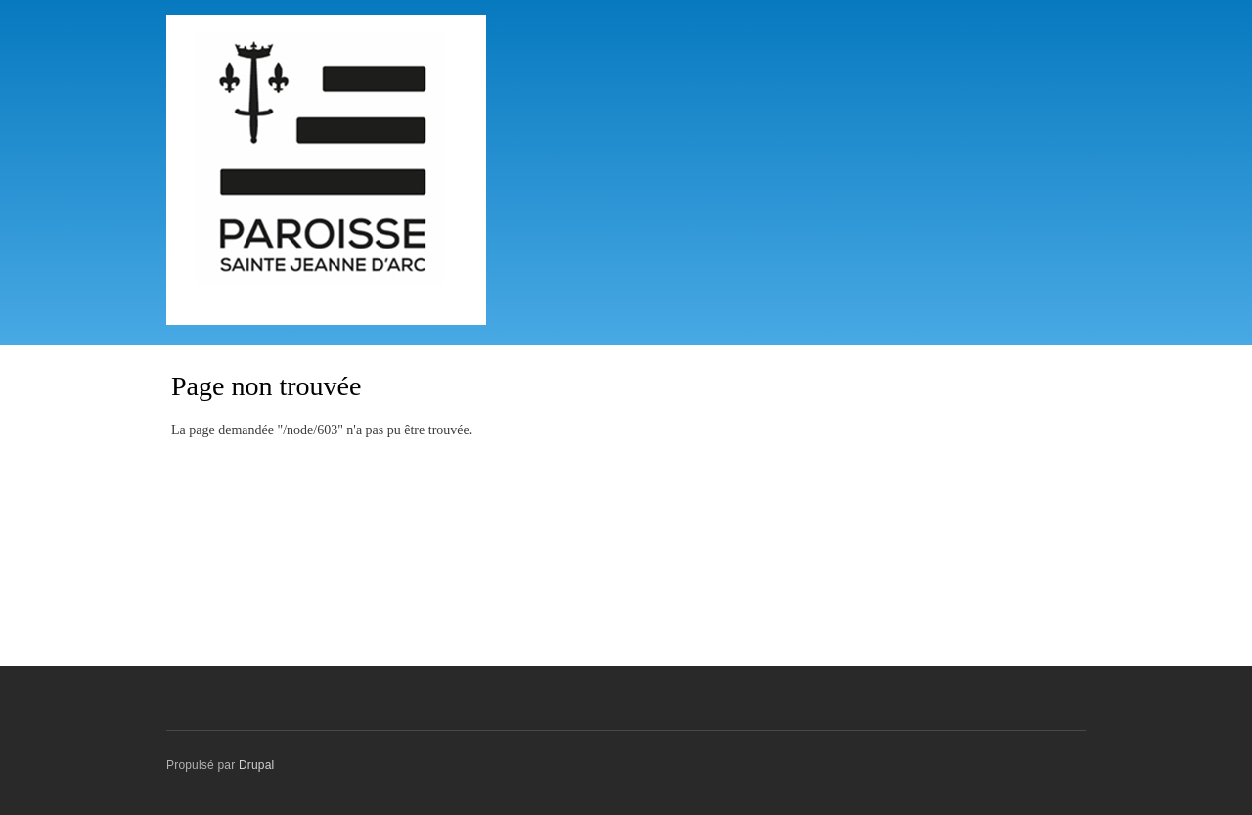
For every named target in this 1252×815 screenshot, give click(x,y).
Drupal (257, 765)
